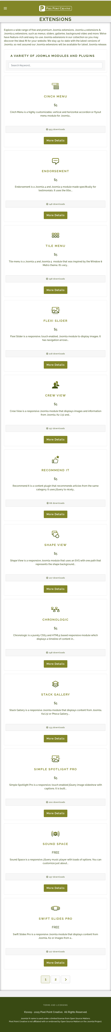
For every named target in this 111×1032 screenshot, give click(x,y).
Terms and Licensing (55, 1005)
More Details (56, 140)
